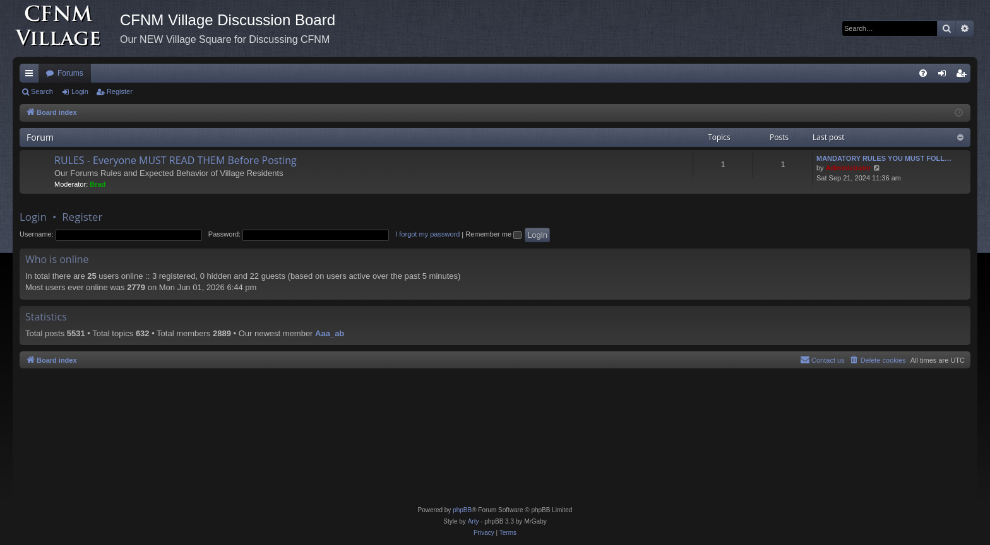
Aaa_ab (329, 333)
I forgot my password (427, 234)
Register (120, 91)
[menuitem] (923, 73)
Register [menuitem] (963, 76)
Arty (473, 521)
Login (79, 91)
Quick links (32, 76)
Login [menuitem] (944, 76)
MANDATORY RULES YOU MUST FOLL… (883, 158)
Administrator (848, 168)
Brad (97, 184)
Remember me (493, 234)
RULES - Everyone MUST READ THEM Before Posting (175, 160)
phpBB (462, 510)
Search (42, 91)
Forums (70, 73)
